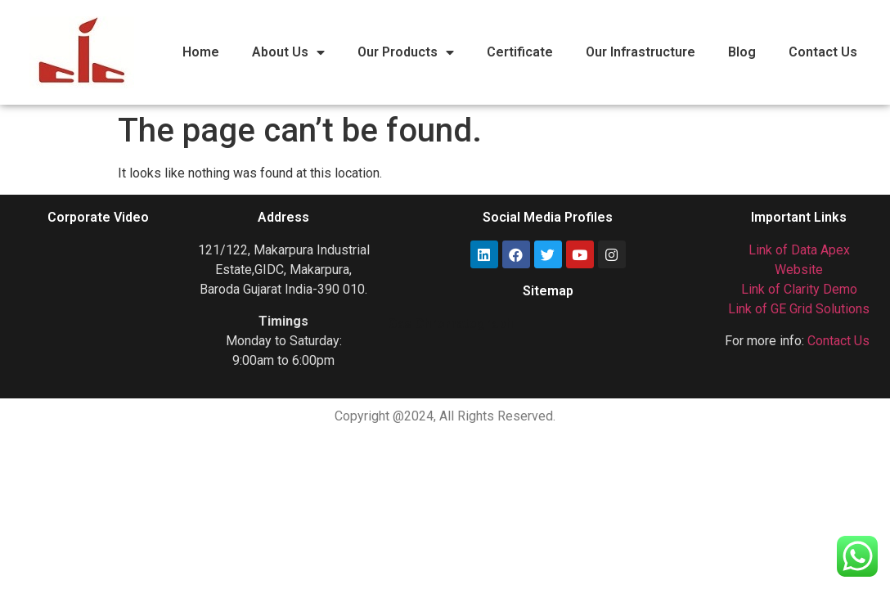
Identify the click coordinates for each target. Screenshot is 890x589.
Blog (742, 52)
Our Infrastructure (640, 52)
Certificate (520, 52)
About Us (288, 52)
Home (200, 52)
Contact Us (823, 52)
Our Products (405, 52)
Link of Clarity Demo (799, 289)
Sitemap (548, 291)
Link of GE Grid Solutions (799, 309)
